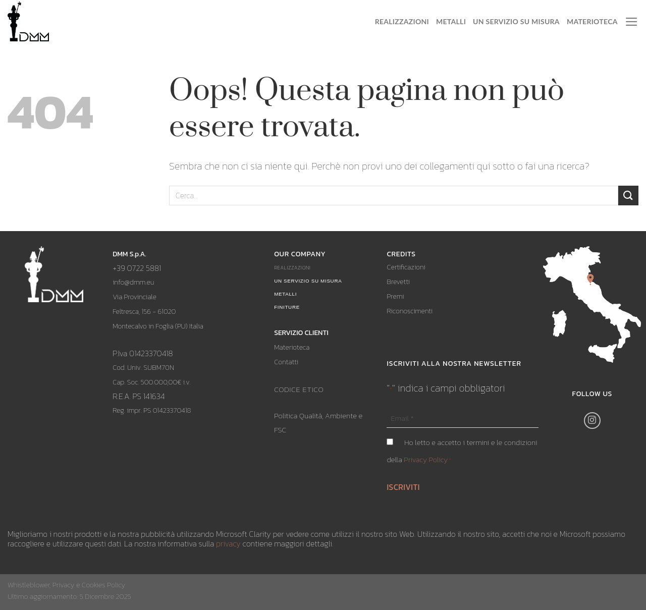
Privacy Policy (426, 459)
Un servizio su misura (516, 21)
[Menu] (631, 22)
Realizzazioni (402, 21)
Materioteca (592, 21)
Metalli (451, 21)
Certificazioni (406, 267)
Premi (395, 296)
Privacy (63, 584)
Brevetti (398, 281)
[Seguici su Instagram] (592, 420)
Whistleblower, (30, 584)
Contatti (286, 362)
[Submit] (628, 195)
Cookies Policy (103, 584)
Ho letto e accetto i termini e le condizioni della (462, 451)
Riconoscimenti (410, 311)
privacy (228, 543)
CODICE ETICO (299, 389)
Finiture (287, 307)
